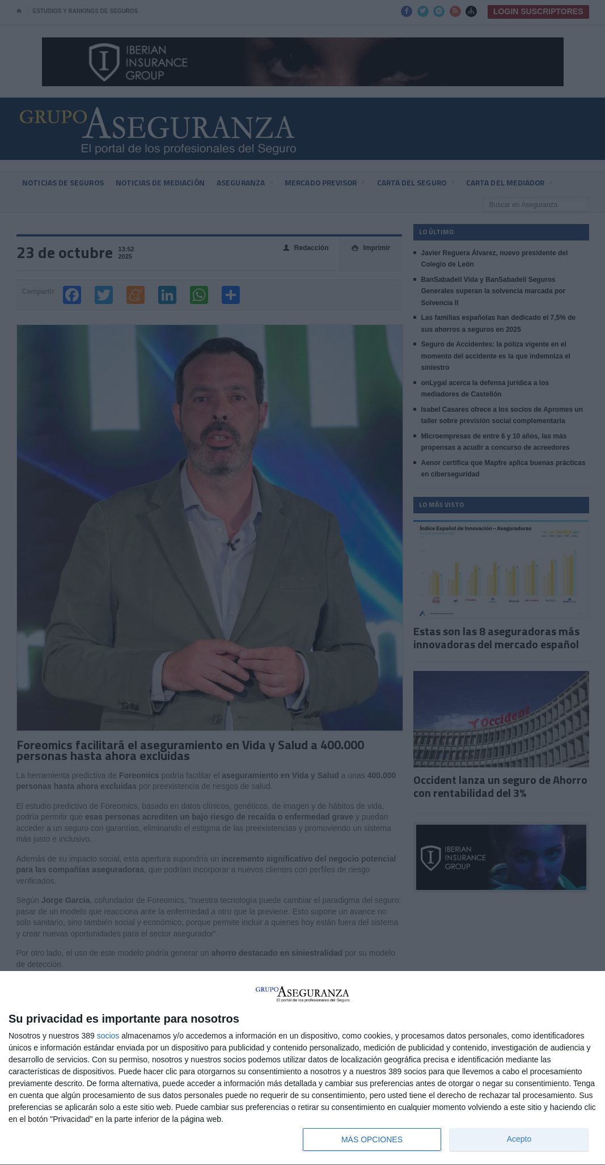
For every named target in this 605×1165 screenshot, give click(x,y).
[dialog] (302, 1068)
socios (108, 1036)
